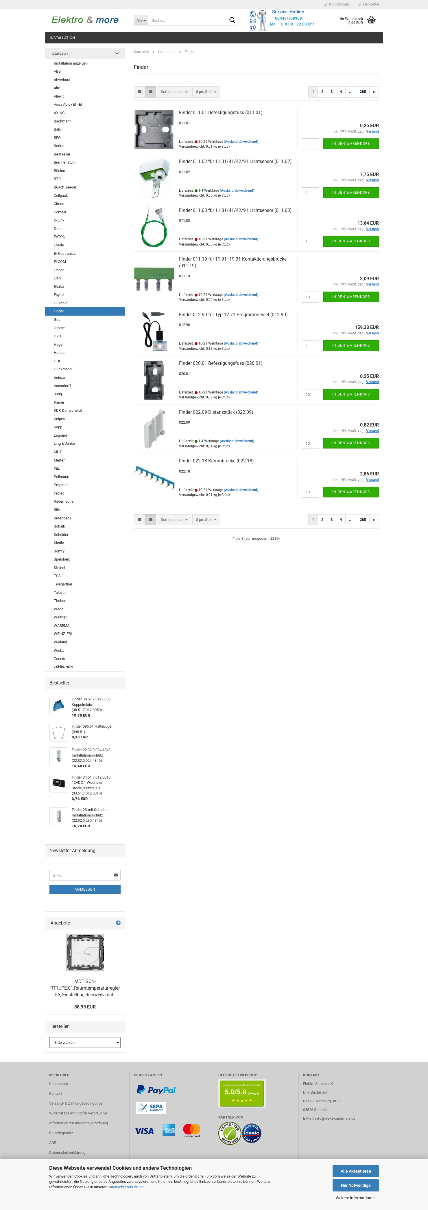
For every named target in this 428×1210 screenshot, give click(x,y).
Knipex (59, 419)
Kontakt (55, 1093)
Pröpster (61, 485)
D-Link (59, 220)
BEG (57, 138)
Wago (58, 609)
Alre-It (59, 96)
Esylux (59, 294)
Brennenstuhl (64, 162)
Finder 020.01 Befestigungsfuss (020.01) (221, 363)
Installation (62, 38)
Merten (59, 460)
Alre (57, 88)
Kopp (58, 427)
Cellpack (61, 195)
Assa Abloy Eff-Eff (69, 104)
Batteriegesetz (61, 1133)
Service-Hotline (288, 11)
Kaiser (59, 402)
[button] (139, 92)
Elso (57, 278)
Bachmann (62, 121)
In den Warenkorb (351, 144)
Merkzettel (368, 4)
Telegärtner (63, 584)
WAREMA (61, 625)
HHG (58, 361)
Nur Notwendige (356, 1185)
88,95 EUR (85, 1007)
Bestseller (62, 154)
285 (363, 91)
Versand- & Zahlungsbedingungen (76, 1103)
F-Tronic (60, 303)
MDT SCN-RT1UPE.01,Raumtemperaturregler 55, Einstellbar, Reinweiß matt (85, 988)
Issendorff (62, 386)
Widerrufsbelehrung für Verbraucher (78, 1113)
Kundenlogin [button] (336, 4)
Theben (60, 600)
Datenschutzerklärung (125, 1187)
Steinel (59, 567)
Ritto (57, 510)
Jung (58, 394)
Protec (59, 493)
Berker (59, 146)
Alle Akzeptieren (356, 1171)
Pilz (57, 468)
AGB (52, 1143)
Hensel (59, 352)
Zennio (59, 658)
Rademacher (64, 501)
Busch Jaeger (65, 187)
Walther (60, 617)
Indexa (59, 377)
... (351, 91)
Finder (59, 311)
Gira (57, 319)
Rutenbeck (62, 518)
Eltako (59, 286)
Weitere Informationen (356, 1198)
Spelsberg (62, 559)
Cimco (59, 204)
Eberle (59, 245)
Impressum (58, 1083)
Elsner (59, 270)
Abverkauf (62, 80)
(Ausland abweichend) (241, 142)
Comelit (60, 212)
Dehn (58, 228)
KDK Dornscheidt (68, 410)
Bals (57, 129)
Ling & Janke (64, 443)
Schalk (59, 526)
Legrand (60, 435)
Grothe (59, 328)
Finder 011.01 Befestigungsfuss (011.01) (221, 112)
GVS (57, 336)
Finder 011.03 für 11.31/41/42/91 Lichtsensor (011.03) (235, 210)
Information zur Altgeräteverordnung (78, 1123)
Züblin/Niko (63, 667)
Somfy (59, 551)
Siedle (59, 543)
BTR (57, 179)
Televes (60, 592)
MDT (58, 452)
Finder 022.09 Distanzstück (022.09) (216, 412)
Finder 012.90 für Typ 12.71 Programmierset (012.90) (233, 314)
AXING (59, 113)
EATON (59, 237)
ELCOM (60, 261)
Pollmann (61, 477)
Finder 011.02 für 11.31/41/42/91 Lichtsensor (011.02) (235, 161)
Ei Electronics (65, 253)
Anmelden (85, 889)
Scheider (61, 534)
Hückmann (63, 369)
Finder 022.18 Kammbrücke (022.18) (216, 461)
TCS (57, 576)
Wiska (59, 650)
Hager (59, 344)
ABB (57, 71)
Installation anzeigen (71, 63)
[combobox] (174, 92)
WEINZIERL (63, 633)
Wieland (60, 642)
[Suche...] (141, 20)
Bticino (59, 171)
